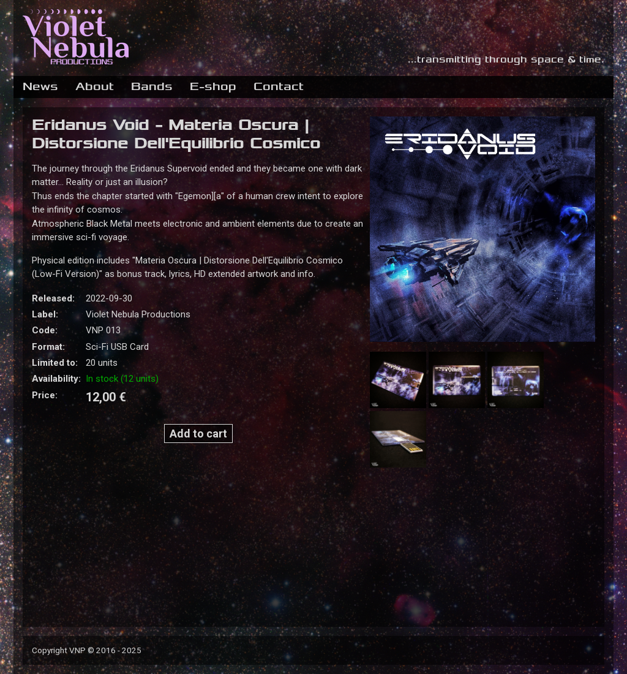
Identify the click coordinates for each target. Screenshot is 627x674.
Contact (278, 86)
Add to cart (198, 433)
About (94, 86)
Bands (152, 86)
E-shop (213, 86)
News (40, 86)
